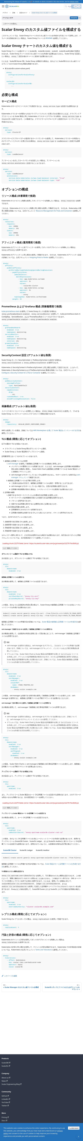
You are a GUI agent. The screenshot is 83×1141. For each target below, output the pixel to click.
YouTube (6, 1102)
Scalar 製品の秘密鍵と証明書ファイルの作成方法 (60, 622)
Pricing (5, 1117)
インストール (58, 648)
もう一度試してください (10, 548)
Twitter (5, 1106)
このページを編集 (9, 976)
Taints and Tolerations (43, 950)
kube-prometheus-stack (11, 311)
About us (6, 1078)
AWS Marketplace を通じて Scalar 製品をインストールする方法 (56, 430)
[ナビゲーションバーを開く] (3, 6)
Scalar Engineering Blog (11, 1084)
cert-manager (13, 464)
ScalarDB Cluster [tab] (10, 850)
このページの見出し (10, 24)
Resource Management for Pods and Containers (54, 211)
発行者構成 (72, 648)
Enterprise (74, 18)
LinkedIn (6, 1099)
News (5, 1081)
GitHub (5, 1096)
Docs (4, 1120)
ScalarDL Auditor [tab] (42, 850)
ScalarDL (6, 1066)
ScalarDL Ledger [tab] (26, 850)
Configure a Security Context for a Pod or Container (21, 373)
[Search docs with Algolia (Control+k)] (72, 6)
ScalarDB (6, 1063)
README (49, 38)
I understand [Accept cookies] (73, 1128)
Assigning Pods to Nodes (38, 257)
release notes (74, 2)
